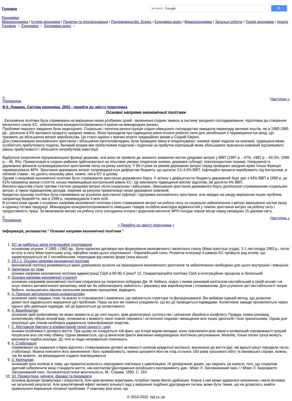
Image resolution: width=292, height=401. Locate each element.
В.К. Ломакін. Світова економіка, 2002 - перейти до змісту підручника (65, 107)
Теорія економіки (259, 22)
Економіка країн (168, 22)
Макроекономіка (198, 22)
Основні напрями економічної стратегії (44, 277)
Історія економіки (45, 22)
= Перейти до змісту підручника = (146, 225)
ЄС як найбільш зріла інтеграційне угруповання (52, 245)
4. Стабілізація (24, 343)
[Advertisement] (146, 60)
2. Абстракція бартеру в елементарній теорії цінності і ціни (61, 327)
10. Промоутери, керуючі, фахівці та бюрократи (52, 376)
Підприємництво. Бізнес (131, 22)
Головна (9, 26)
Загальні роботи (228, 22)
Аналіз (282, 22)
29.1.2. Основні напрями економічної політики (50, 261)
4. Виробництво (25, 310)
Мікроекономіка (15, 22)
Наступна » (279, 99)
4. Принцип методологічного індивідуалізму (48, 294)
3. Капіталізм (23, 360)
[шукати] (208, 8)
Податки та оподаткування (85, 22)
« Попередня (12, 99)
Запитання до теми (28, 269)
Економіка (10, 18)
